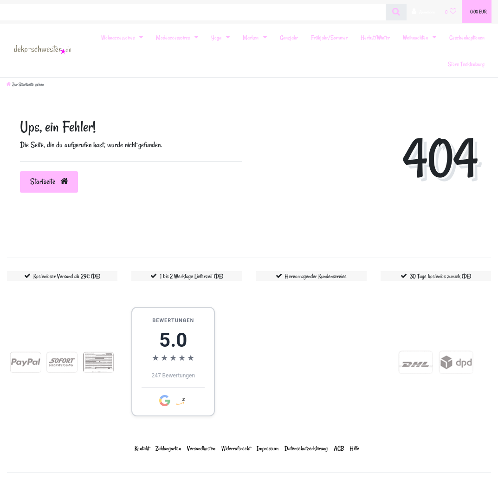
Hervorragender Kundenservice (316, 276)
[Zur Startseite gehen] (25, 84)
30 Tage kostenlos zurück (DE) (440, 276)
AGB (339, 448)
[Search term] (193, 12)
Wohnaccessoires (118, 37)
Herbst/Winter (375, 37)
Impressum (267, 448)
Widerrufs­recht (236, 448)
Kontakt (142, 448)
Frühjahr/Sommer (329, 37)
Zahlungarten (168, 448)
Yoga (217, 37)
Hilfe (354, 448)
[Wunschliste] (451, 12)
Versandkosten (201, 448)
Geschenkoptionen (467, 37)
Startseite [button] (49, 181)
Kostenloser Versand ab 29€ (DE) (66, 276)
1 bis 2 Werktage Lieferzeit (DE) (191, 276)
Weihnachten (416, 37)
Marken (251, 37)
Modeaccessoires (173, 37)
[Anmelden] (423, 12)
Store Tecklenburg (466, 64)
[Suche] (396, 12)
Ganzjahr (289, 37)
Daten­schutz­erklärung (306, 448)
